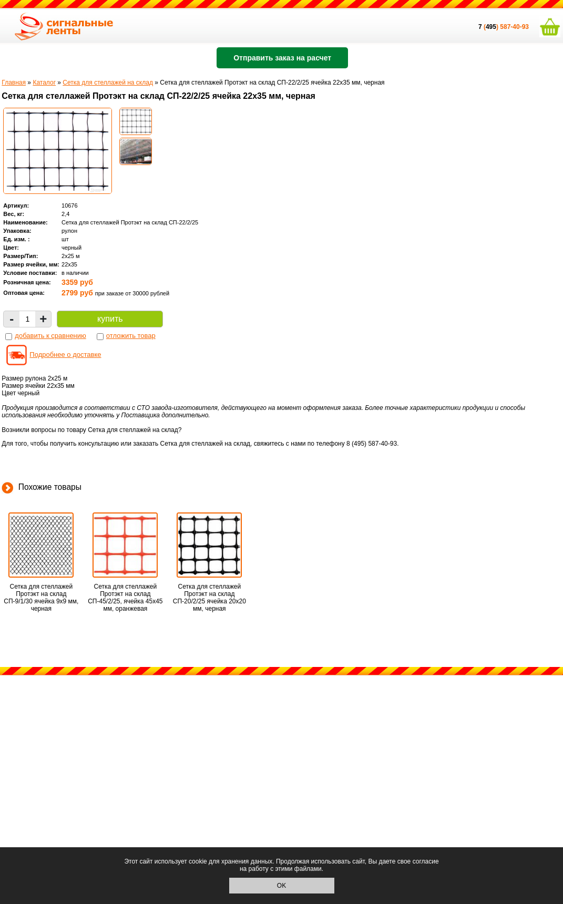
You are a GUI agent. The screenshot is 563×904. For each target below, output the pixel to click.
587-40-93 (514, 26)
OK (281, 885)
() (489, 26)
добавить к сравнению (50, 336)
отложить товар (131, 336)
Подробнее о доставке (65, 354)
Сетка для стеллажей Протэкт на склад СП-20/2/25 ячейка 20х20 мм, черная (209, 597)
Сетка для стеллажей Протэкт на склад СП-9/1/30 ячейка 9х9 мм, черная (41, 597)
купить (109, 318)
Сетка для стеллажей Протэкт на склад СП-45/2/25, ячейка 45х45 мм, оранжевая (125, 597)
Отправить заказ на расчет (282, 58)
